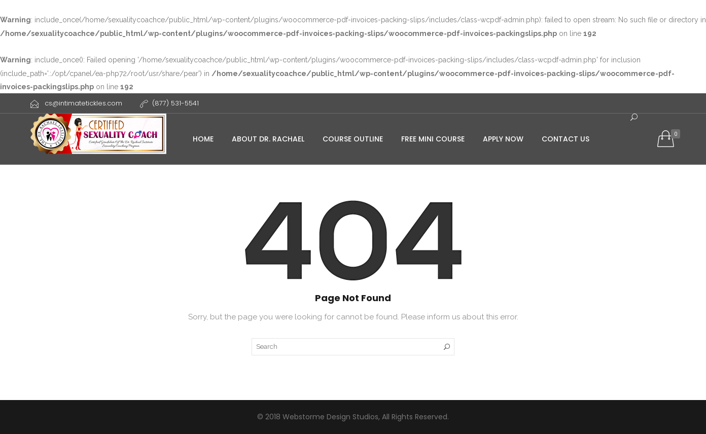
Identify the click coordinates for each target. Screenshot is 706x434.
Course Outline (353, 139)
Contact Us (565, 139)
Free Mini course (433, 139)
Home (203, 139)
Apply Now (503, 139)
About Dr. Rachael (268, 139)
